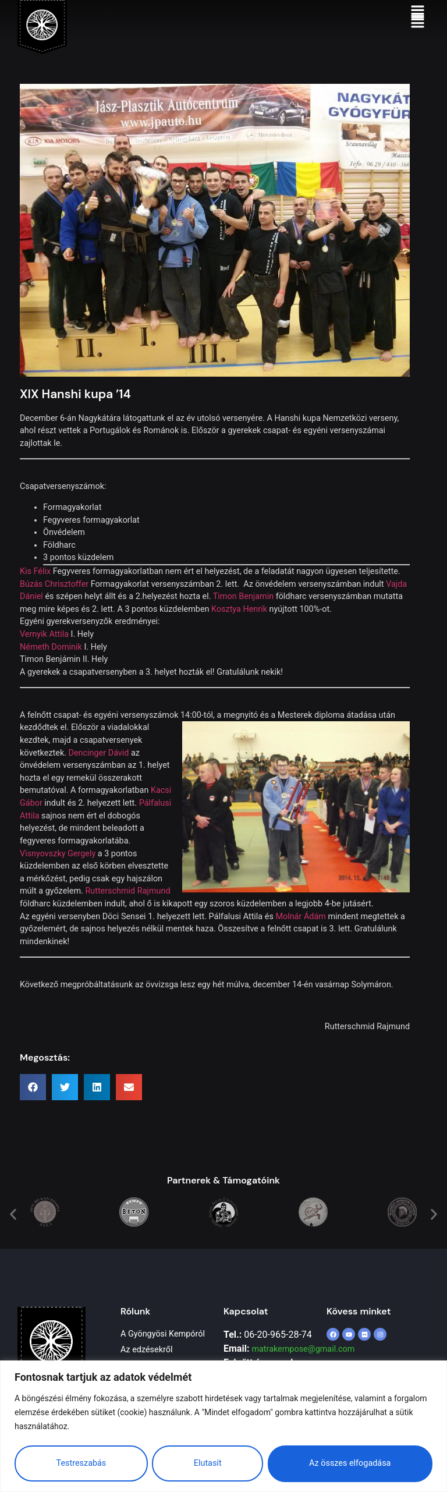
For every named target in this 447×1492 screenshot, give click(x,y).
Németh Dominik (51, 666)
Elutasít (208, 1463)
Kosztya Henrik (239, 628)
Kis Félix (35, 590)
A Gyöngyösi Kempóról (162, 1353)
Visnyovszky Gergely (57, 872)
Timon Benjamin (243, 615)
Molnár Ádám (300, 935)
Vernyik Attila (44, 653)
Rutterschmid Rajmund (127, 910)
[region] (223, 1426)
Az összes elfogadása (350, 1463)
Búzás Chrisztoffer (54, 603)
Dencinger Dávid (99, 772)
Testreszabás (81, 1463)
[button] (418, 22)
